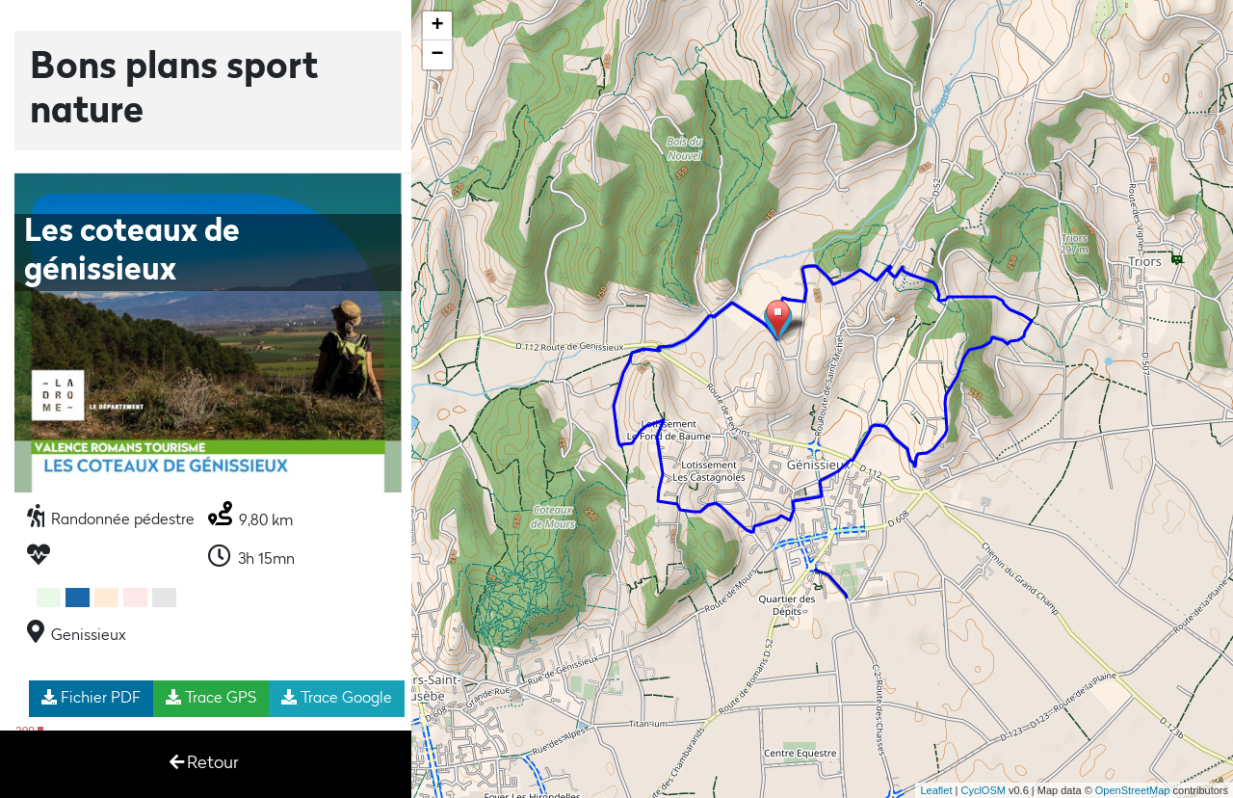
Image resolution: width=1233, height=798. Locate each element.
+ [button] (438, 26)
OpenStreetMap (1132, 790)
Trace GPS (211, 697)
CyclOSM (982, 790)
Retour (204, 763)
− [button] (438, 54)
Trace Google (336, 697)
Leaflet (936, 790)
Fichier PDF (91, 697)
